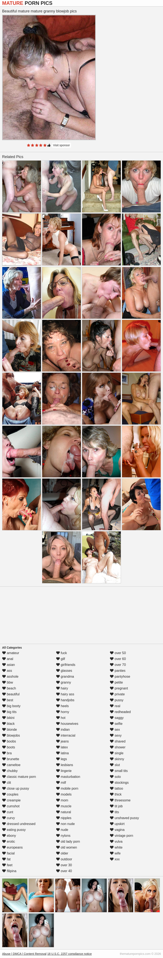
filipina (9, 871)
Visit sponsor (61, 145)
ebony (9, 835)
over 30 (64, 865)
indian (63, 729)
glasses (64, 670)
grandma (65, 676)
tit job (116, 806)
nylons (63, 835)
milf (61, 782)
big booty (11, 706)
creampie (11, 800)
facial (8, 853)
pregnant (119, 688)
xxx (115, 859)
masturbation (68, 776)
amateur (10, 653)
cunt (7, 812)
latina (62, 753)
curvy (8, 818)
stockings (119, 782)
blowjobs (11, 735)
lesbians (64, 765)
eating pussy (14, 830)
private (117, 694)
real (115, 706)
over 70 (118, 665)
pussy (116, 700)
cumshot (11, 806)
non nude (65, 824)
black (8, 723)
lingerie (64, 771)
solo (115, 776)
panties (117, 670)
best (7, 700)
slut (115, 765)
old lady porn (68, 841)
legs (61, 759)
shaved (117, 741)
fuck (61, 653)
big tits (9, 712)
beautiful (11, 694)
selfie (116, 723)
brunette (10, 759)
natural (63, 812)
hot (61, 718)
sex (115, 729)
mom (62, 800)
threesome (120, 800)
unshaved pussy (124, 818)
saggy (117, 718)
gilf (60, 659)
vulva (116, 841)
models (64, 794)
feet (7, 865)
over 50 (118, 653)
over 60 (118, 659)
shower (117, 747)
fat (6, 859)
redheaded (120, 712)
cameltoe (11, 765)
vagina (117, 830)
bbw (7, 682)
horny (62, 712)
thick (115, 794)
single (116, 753)
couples (10, 794)
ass (7, 670)
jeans (62, 741)
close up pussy (15, 788)
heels (62, 706)
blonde (9, 729)
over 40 (64, 871)
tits (114, 812)
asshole (10, 676)
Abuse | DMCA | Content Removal (24, 953)
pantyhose (120, 676)
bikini (8, 718)
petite (116, 682)
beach (9, 688)
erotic (8, 841)
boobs (9, 741)
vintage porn (121, 835)
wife (115, 853)
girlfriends (65, 665)
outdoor (64, 859)
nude (62, 830)
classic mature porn (19, 776)
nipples (63, 818)
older (62, 853)
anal (7, 659)
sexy (115, 735)
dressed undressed (18, 824)
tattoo (116, 788)
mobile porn (67, 788)
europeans (12, 847)
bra (7, 753)
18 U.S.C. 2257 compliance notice (69, 953)
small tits (119, 771)
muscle (63, 806)
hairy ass (65, 694)
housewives (67, 723)
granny (63, 682)
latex (62, 747)
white (116, 847)
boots (8, 747)
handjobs (65, 700)
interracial (65, 735)
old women (66, 847)
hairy (62, 688)
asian (8, 665)
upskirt (117, 824)
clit (6, 782)
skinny (117, 759)
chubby (10, 771)
